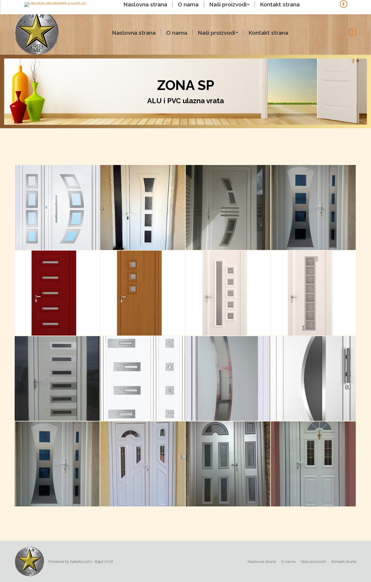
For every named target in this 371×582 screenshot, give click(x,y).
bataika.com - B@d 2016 (91, 561)
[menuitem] (134, 32)
